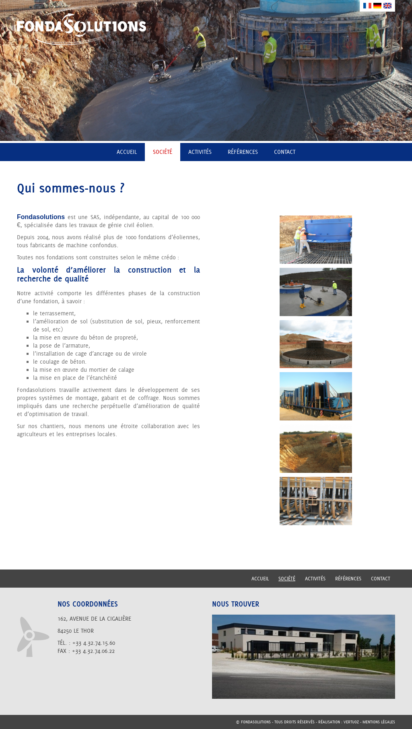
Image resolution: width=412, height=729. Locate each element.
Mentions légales (379, 722)
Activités (200, 151)
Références (243, 151)
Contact (284, 151)
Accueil (127, 151)
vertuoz (351, 722)
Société (162, 151)
